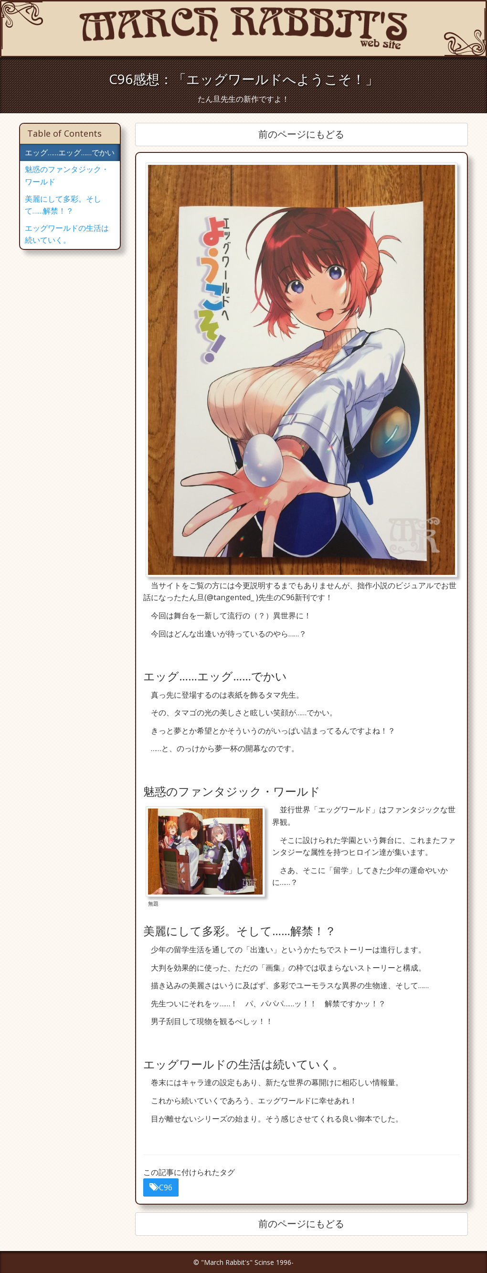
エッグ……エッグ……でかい (70, 152)
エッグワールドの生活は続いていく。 (67, 234)
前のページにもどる (301, 134)
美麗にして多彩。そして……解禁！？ (63, 205)
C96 (160, 1187)
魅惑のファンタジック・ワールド (67, 175)
